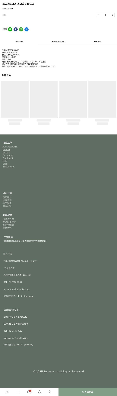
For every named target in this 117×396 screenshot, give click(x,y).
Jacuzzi (6, 152)
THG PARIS (9, 166)
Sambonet (8, 158)
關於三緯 (7, 254)
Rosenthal (8, 155)
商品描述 (19, 41)
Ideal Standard (10, 146)
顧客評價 (97, 41)
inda (5, 160)
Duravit (6, 149)
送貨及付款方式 (58, 41)
